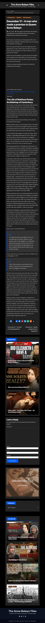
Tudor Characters (27, 17)
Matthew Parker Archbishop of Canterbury (18, 35)
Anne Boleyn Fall (11, 17)
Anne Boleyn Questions (24, 372)
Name (8, 446)
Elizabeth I (19, 17)
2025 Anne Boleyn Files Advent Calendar (22, 581)
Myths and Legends (19, 344)
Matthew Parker (14, 33)
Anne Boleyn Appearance (14, 369)
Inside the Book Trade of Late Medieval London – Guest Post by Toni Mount (21, 600)
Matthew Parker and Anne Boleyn (27, 33)
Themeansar (33, 621)
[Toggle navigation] (7, 5)
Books (10, 586)
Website (9, 455)
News (10, 565)
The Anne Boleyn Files (22, 4)
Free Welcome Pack (22, 480)
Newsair (26, 621)
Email (8, 451)
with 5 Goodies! (22, 485)
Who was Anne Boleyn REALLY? (18, 387)
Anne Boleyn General (13, 370)
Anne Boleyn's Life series (14, 525)
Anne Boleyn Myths (24, 370)
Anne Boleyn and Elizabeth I (24, 31)
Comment (9, 426)
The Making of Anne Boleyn (17, 560)
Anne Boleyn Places (13, 372)
